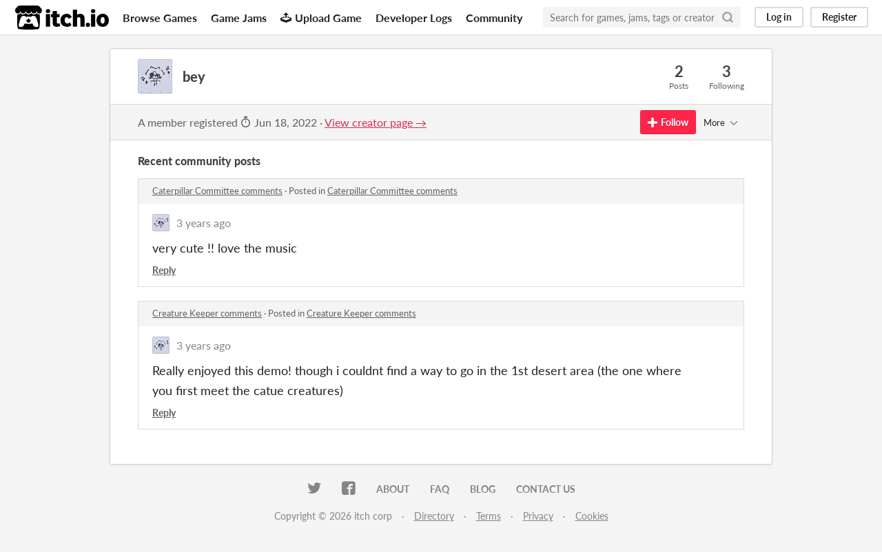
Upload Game (321, 17)
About (392, 489)
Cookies (591, 516)
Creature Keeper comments (207, 313)
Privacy (538, 516)
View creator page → (376, 122)
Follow (668, 122)
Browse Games (160, 17)
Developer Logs (414, 17)
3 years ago (203, 222)
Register (839, 17)
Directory (434, 516)
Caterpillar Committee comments (217, 190)
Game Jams (239, 17)
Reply (164, 270)
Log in (779, 17)
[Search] (728, 17)
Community (494, 17)
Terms (488, 516)
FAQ (439, 489)
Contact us (545, 489)
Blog (482, 489)
